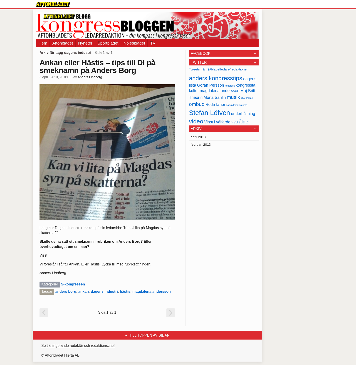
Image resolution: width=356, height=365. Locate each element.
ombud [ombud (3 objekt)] (196, 104)
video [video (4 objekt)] (196, 121)
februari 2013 (201, 144)
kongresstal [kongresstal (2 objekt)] (246, 85)
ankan (83, 291)
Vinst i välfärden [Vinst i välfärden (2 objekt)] (218, 122)
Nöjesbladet (134, 43)
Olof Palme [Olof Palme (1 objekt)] (247, 98)
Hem (43, 43)
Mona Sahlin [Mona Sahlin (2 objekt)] (214, 97)
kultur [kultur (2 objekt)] (194, 90)
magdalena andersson (151, 291)
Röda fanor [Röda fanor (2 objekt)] (215, 104)
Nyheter (85, 43)
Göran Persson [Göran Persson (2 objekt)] (210, 85)
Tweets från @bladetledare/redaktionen (218, 69)
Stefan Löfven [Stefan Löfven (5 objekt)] (209, 112)
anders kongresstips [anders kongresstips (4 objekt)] (215, 78)
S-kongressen (73, 284)
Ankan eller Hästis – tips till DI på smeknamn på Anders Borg (97, 66)
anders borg (65, 291)
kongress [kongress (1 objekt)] (230, 85)
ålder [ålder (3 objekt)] (244, 122)
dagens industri (104, 291)
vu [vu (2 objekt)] (236, 122)
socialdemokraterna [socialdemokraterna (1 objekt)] (236, 105)
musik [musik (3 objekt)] (233, 97)
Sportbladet (107, 43)
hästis (125, 291)
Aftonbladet (62, 43)
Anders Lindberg (90, 77)
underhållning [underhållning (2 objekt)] (243, 113)
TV (153, 43)
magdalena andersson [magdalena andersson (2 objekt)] (220, 90)
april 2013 (198, 137)
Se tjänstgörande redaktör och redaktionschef (78, 346)
